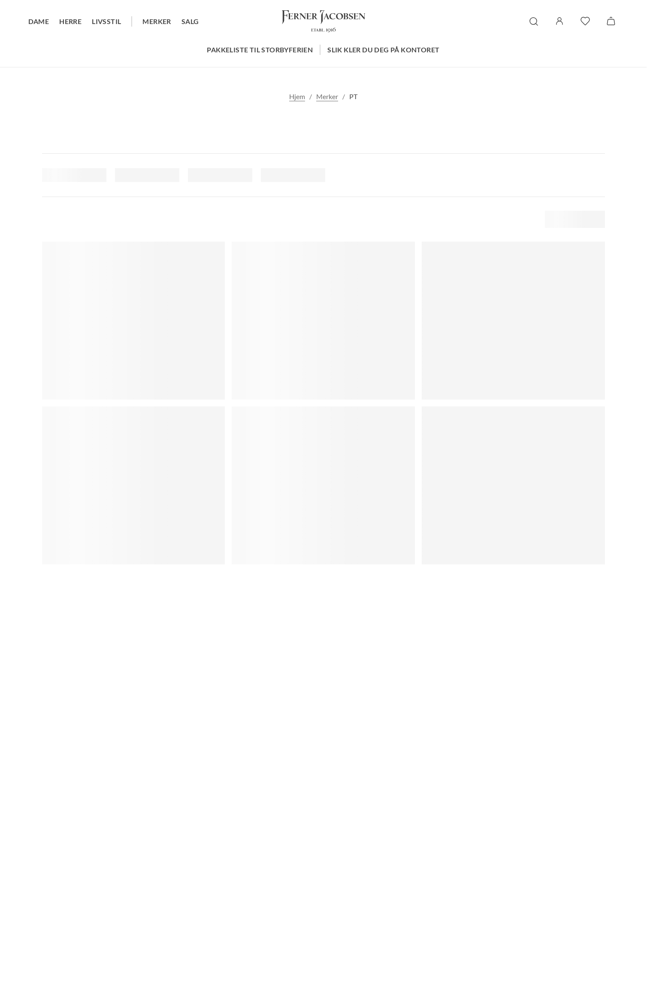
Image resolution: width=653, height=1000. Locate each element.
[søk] (533, 21)
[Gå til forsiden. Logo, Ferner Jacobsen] (323, 21)
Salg (190, 21)
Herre (70, 21)
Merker (156, 21)
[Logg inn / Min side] (559, 21)
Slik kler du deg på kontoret (383, 49)
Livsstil (106, 21)
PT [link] (353, 96)
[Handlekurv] (611, 21)
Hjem (297, 96)
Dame (38, 21)
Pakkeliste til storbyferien (260, 49)
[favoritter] (585, 21)
